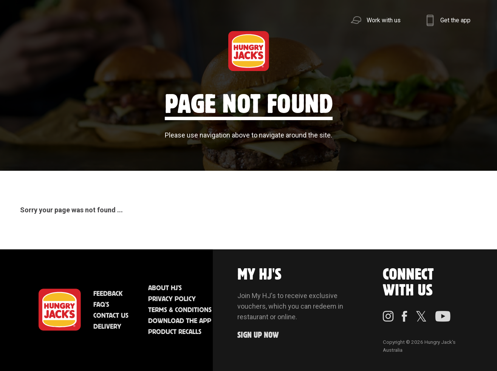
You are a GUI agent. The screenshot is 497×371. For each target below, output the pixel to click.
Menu (35, 51)
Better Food (91, 51)
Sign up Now (258, 335)
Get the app (455, 20)
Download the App (179, 321)
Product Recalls (174, 332)
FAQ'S (101, 305)
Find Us (203, 51)
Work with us (384, 20)
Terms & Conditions (180, 310)
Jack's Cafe (147, 51)
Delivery (107, 327)
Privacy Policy (172, 299)
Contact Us (111, 316)
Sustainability (375, 51)
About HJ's (165, 288)
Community (299, 51)
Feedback (107, 294)
